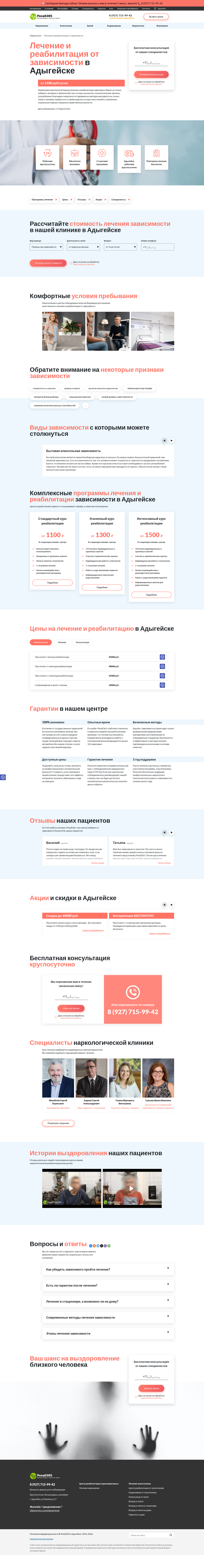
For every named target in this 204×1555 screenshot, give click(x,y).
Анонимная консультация (151, 74)
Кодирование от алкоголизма (143, 1492)
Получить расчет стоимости (48, 263)
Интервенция (35, 8)
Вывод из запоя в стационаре (143, 1505)
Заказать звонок (151, 1388)
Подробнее (52, 582)
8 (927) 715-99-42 (120, 15)
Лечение (62, 642)
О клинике (49, 8)
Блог (111, 8)
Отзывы (75, 8)
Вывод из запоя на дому (140, 1510)
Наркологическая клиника (41, 1538)
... (85, 405)
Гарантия (102, 8)
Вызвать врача (156, 16)
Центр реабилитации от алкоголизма (146, 1487)
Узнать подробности (93, 930)
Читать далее (97, 862)
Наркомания (42, 25)
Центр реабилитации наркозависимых (99, 1483)
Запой (90, 25)
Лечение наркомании (89, 1487)
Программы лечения (42, 199)
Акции (99, 199)
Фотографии (62, 8)
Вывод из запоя (136, 1501)
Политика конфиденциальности (44, 1533)
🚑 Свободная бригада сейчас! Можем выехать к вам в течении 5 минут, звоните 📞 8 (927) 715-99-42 (102, 3)
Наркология (138, 25)
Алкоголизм (66, 25)
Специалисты (88, 8)
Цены (65, 199)
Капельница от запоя (139, 1496)
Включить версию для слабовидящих (47, 1489)
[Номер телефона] (151, 62)
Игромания (162, 25)
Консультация (82, 642)
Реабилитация (41, 642)
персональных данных (151, 84)
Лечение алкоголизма (140, 1483)
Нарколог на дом (137, 1514)
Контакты (146, 8)
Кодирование (114, 25)
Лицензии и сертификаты (127, 8)
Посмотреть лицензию (58, 1122)
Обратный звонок (71, 1008)
